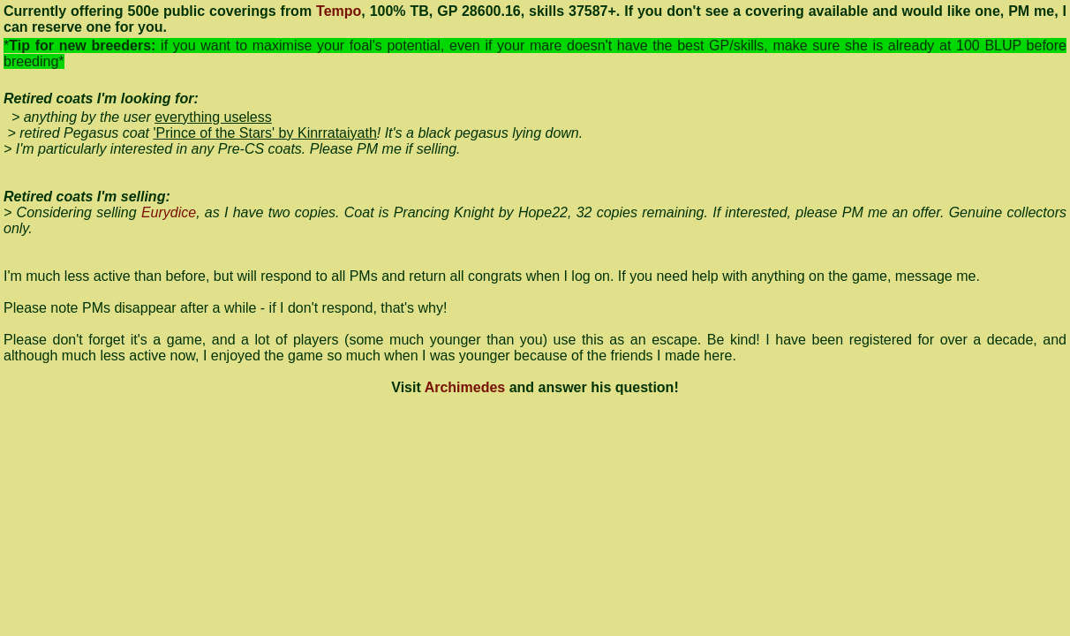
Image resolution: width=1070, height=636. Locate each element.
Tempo (338, 11)
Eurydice (168, 212)
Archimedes (465, 387)
